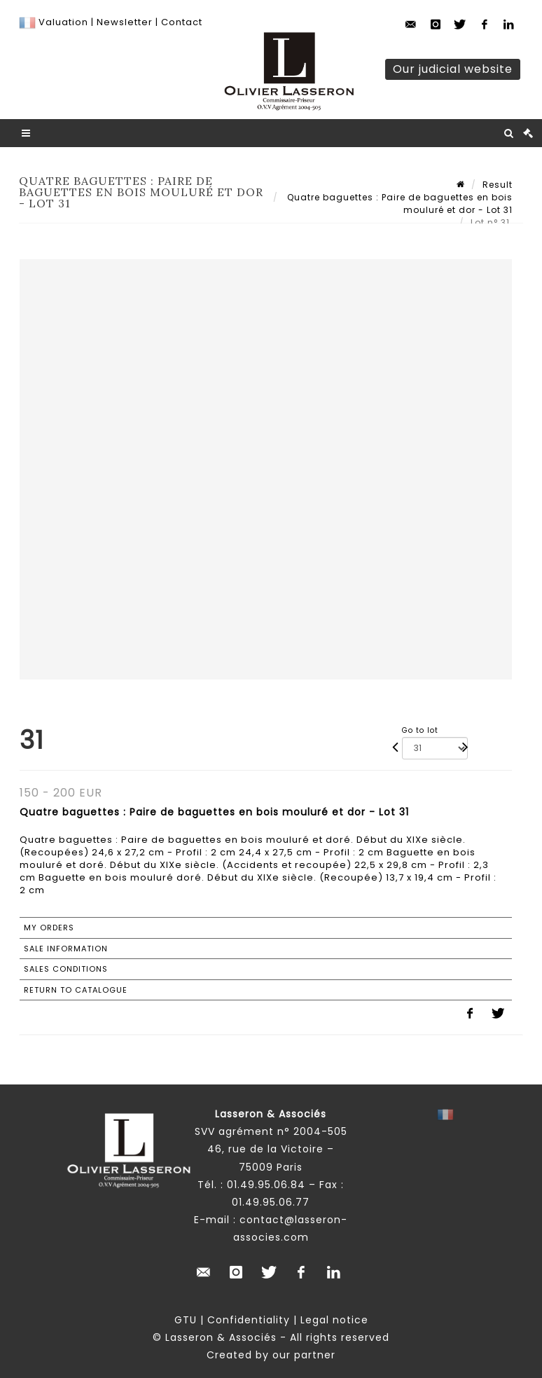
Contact (181, 22)
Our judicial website (453, 69)
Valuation (63, 22)
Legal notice (334, 1320)
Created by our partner (271, 1355)
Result (497, 185)
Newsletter (123, 22)
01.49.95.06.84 (266, 1185)
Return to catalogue (75, 989)
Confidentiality (248, 1320)
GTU (185, 1320)
